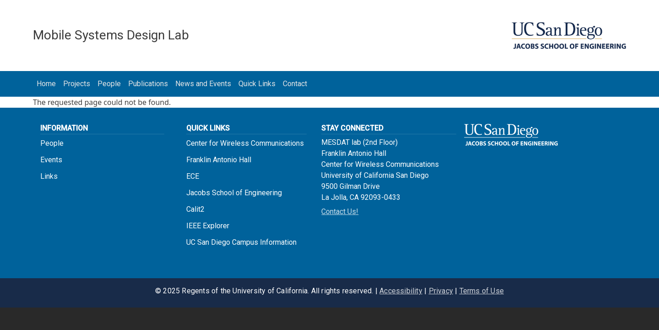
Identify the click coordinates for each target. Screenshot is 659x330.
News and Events (203, 83)
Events (51, 159)
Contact (295, 83)
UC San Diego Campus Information (241, 242)
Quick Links (256, 83)
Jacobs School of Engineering (234, 192)
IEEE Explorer (207, 225)
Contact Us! (339, 211)
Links (49, 176)
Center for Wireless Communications (245, 143)
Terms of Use (481, 290)
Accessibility (400, 290)
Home (46, 83)
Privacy (441, 290)
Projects (76, 83)
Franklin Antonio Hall (218, 159)
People (109, 83)
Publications (148, 83)
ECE (192, 176)
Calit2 (195, 209)
